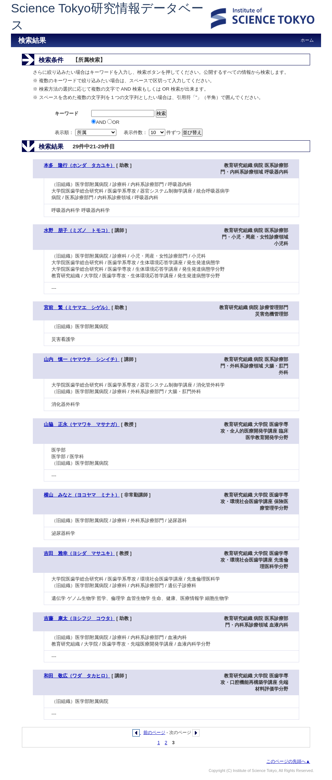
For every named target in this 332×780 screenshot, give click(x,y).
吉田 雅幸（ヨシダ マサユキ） (79, 553)
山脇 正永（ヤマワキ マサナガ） (82, 424)
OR (113, 122)
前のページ (154, 732)
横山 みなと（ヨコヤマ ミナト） (82, 495)
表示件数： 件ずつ (153, 132)
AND (99, 122)
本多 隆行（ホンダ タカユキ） (79, 165)
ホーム (307, 40)
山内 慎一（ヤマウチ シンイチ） (82, 359)
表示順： (86, 132)
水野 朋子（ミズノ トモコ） (77, 230)
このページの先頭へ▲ (288, 761)
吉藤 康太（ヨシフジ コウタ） (79, 618)
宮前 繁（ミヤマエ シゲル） (77, 307)
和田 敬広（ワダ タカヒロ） (77, 675)
